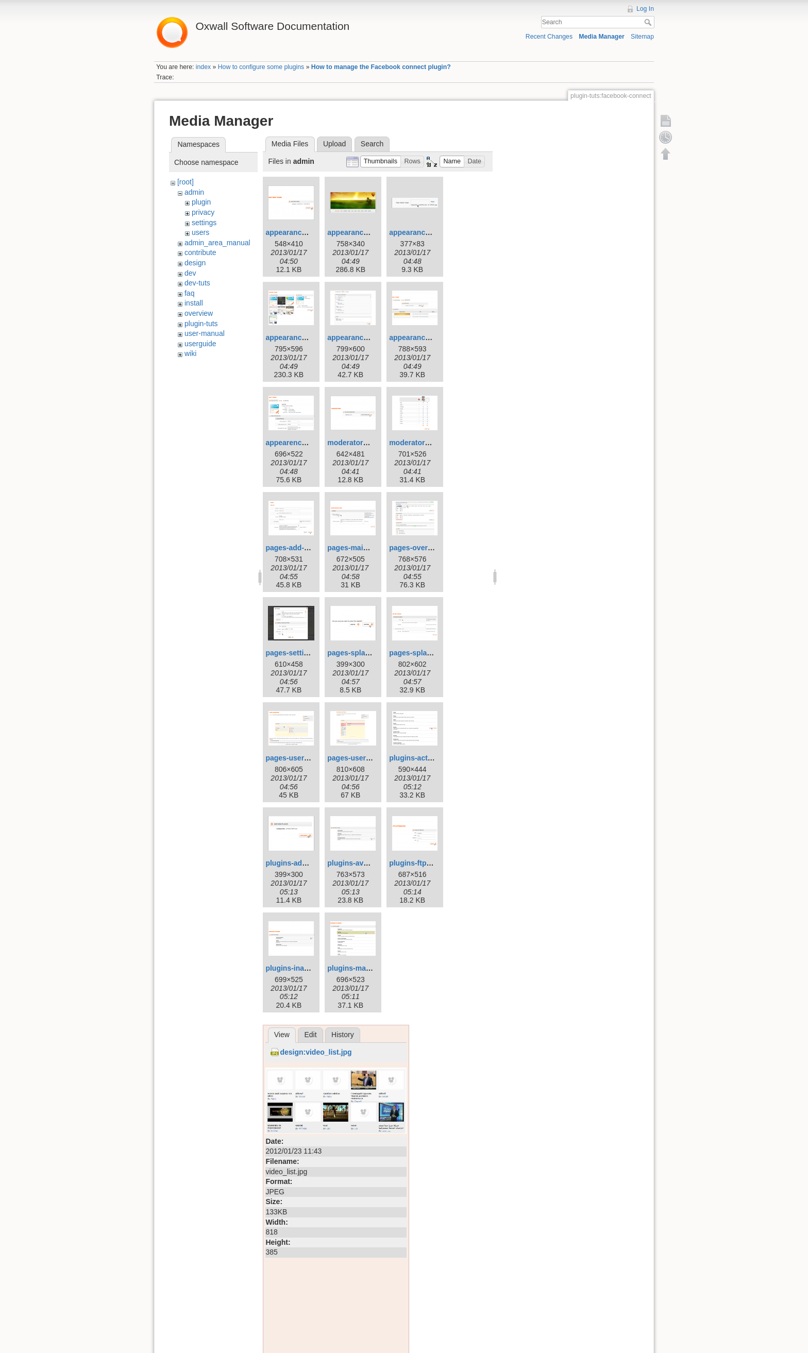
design (195, 263)
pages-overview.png (423, 548)
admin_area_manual (217, 243)
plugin (201, 202)
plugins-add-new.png (301, 863)
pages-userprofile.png (365, 758)
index (203, 67)
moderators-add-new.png (370, 442)
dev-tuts (197, 283)
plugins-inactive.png (300, 968)
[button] (380, 161)
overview (198, 313)
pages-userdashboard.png (310, 758)
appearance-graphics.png (433, 337)
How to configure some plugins (261, 67)
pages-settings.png (298, 653)
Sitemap (642, 36)
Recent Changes (549, 36)
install (193, 303)
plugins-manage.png (362, 968)
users (200, 232)
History (342, 1034)
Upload (334, 144)
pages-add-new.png (299, 548)
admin (194, 192)
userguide (200, 344)
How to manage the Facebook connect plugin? (381, 67)
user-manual (204, 333)
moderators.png (416, 442)
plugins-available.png (364, 863)
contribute (200, 252)
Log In (645, 8)
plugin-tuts (201, 323)
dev (190, 273)
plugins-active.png (421, 758)
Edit (310, 1034)
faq (189, 293)
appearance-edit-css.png (369, 337)
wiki (190, 353)
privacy (203, 212)
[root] (185, 182)
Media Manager (602, 36)
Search (649, 22)
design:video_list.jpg (315, 1052)
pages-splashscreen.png (431, 653)
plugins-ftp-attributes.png (433, 863)
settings (204, 222)
